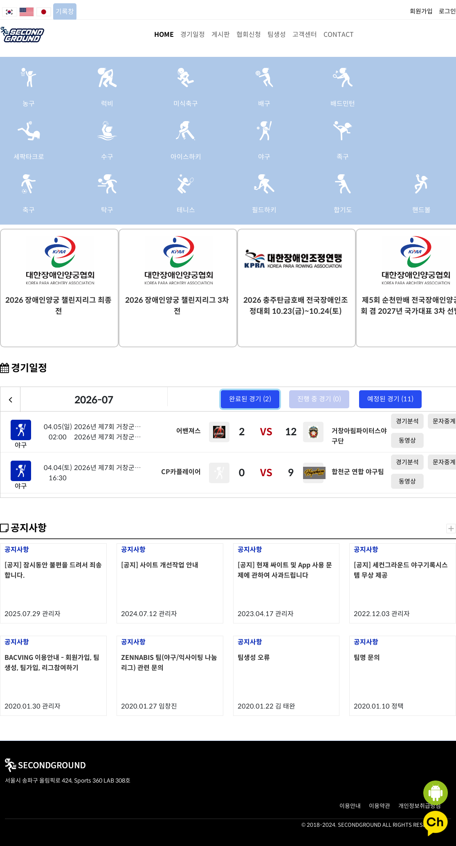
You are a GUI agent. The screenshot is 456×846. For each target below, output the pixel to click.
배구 (264, 103)
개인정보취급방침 (419, 806)
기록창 (65, 11)
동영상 (407, 440)
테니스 (186, 210)
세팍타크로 (28, 157)
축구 (28, 210)
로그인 (447, 11)
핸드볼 (421, 210)
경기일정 (192, 34)
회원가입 (421, 11)
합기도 (343, 210)
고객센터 (304, 34)
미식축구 (185, 103)
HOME (164, 34)
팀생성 (276, 34)
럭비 (107, 103)
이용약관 (379, 806)
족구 (343, 157)
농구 (28, 103)
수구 (107, 157)
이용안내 (350, 806)
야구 (264, 157)
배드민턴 (342, 103)
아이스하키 (186, 157)
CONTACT (338, 34)
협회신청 (248, 34)
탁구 (107, 210)
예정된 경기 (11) (390, 399)
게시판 (220, 34)
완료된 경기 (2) (250, 399)
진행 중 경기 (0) (319, 399)
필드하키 (264, 210)
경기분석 (407, 421)
